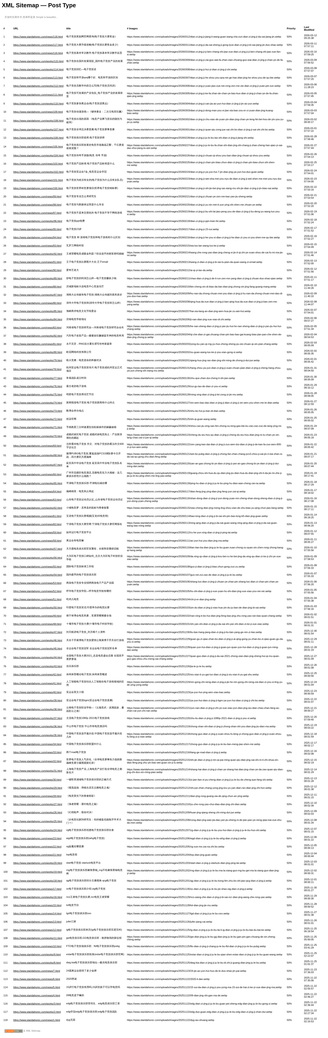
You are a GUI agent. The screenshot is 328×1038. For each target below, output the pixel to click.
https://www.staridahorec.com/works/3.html (37, 1003)
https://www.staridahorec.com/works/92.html (37, 253)
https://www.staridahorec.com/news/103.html (38, 163)
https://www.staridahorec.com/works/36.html (37, 726)
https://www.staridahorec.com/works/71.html (37, 427)
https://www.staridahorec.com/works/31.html (37, 770)
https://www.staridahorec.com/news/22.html (37, 846)
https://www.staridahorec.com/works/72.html (37, 419)
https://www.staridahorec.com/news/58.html (37, 540)
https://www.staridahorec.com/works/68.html (37, 455)
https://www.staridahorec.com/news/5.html (36, 987)
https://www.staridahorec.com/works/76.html (37, 386)
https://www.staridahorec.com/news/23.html (37, 838)
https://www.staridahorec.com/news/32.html (37, 761)
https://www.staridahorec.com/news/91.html (37, 262)
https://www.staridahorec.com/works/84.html (37, 319)
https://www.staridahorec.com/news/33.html (37, 752)
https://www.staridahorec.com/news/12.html (37, 930)
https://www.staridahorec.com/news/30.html (37, 779)
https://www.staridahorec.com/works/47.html (37, 632)
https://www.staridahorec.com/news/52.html (37, 591)
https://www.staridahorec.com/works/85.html (37, 311)
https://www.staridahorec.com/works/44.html (37, 657)
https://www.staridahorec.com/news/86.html (37, 303)
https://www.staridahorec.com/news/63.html (37, 499)
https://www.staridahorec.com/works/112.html (38, 85)
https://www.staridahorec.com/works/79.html (37, 360)
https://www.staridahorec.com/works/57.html (37, 548)
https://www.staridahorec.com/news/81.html (37, 344)
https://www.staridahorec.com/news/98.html (37, 204)
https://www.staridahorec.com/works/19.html (37, 871)
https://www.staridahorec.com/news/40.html (37, 692)
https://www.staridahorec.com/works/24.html (37, 830)
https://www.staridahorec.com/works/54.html (37, 574)
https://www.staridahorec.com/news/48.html (37, 624)
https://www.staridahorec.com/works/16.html (37, 897)
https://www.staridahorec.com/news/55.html (37, 566)
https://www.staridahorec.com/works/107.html (38, 129)
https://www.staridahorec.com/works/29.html (37, 787)
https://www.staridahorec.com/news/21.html (37, 854)
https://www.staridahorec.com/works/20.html (37, 863)
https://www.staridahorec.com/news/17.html (37, 889)
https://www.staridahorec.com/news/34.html (37, 744)
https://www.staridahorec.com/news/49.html (37, 615)
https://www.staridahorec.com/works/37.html (37, 718)
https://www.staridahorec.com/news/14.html (37, 913)
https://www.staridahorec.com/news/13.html (37, 921)
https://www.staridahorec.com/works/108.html (38, 120)
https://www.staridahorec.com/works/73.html (37, 411)
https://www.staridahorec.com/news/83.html (37, 327)
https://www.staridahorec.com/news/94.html (37, 237)
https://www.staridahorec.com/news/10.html (37, 946)
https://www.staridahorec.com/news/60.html (37, 524)
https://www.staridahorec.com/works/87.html (37, 294)
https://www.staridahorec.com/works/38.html (37, 709)
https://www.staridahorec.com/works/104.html (38, 155)
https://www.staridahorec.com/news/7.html (36, 970)
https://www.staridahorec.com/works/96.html (37, 221)
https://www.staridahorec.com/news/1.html (36, 1020)
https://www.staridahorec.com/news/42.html (37, 674)
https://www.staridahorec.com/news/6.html (36, 979)
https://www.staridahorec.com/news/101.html (38, 180)
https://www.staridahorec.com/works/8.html (37, 962)
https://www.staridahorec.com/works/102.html (38, 171)
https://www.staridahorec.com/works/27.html (37, 804)
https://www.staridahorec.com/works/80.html (37, 352)
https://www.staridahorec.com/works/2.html (37, 1011)
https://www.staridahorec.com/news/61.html (37, 516)
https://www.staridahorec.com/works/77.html (37, 378)
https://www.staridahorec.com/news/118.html (38, 36)
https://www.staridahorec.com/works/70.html (37, 436)
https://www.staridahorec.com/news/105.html (38, 146)
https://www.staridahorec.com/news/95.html (37, 229)
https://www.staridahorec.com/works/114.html (38, 69)
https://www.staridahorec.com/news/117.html (38, 44)
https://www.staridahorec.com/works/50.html (37, 607)
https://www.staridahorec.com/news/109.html (38, 111)
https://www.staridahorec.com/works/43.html (37, 666)
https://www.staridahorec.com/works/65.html (37, 483)
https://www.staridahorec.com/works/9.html (37, 954)
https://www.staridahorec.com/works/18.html (37, 880)
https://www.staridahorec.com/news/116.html (38, 53)
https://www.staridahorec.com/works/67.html (37, 464)
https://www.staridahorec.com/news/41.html (37, 683)
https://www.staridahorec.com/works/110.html (38, 103)
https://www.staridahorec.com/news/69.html (37, 445)
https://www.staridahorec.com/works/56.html (37, 557)
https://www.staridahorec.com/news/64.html (37, 491)
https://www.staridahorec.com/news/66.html (37, 474)
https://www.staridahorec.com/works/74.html (37, 402)
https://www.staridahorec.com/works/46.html (37, 640)
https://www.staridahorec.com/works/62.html (37, 507)
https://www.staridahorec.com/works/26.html (37, 812)
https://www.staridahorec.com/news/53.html (37, 583)
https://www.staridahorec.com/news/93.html (37, 245)
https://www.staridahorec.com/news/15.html (37, 905)
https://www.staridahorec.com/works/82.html (37, 335)
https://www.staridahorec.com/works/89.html (37, 278)
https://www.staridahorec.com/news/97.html (37, 212)
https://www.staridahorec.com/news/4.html (36, 995)
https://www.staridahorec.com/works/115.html (38, 61)
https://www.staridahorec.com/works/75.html (37, 394)
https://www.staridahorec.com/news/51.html (37, 599)
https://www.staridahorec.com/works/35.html (37, 735)
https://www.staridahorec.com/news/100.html (38, 188)
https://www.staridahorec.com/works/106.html (38, 137)
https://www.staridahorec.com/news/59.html (37, 532)
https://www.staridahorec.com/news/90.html (37, 270)
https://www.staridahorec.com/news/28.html (37, 796)
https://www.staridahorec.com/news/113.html (38, 77)
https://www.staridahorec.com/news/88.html (37, 286)
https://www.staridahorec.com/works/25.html (37, 821)
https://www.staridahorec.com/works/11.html (37, 938)
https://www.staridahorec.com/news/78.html (37, 369)
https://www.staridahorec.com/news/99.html (37, 196)
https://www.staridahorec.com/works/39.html (37, 700)
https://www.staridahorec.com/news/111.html (38, 94)
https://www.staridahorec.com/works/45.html (37, 648)
